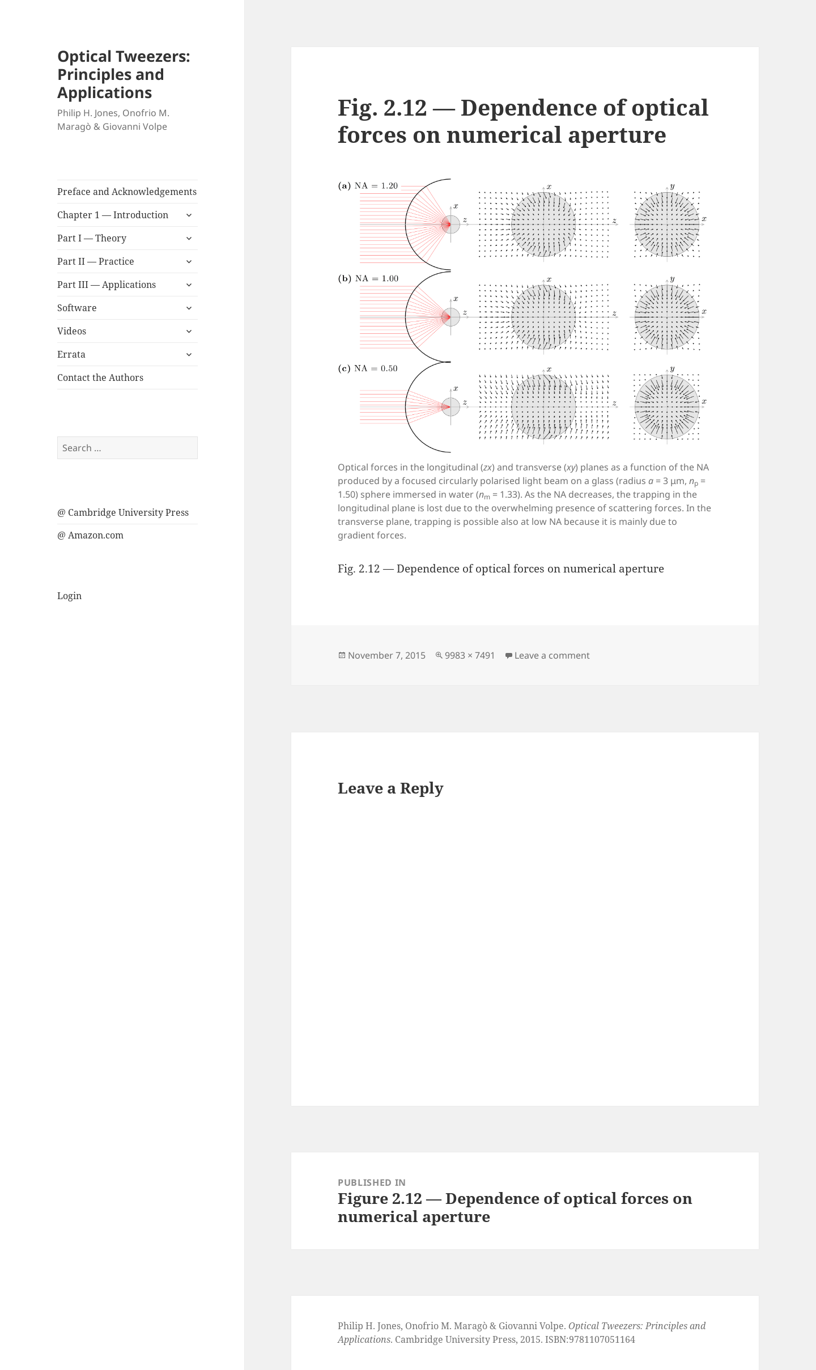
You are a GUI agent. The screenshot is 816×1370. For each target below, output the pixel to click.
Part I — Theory (91, 238)
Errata (71, 354)
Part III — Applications (106, 284)
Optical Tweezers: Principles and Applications (123, 74)
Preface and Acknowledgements (127, 191)
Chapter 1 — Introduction (112, 215)
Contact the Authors (100, 377)
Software (77, 308)
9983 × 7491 (470, 655)
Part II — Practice (95, 261)
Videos (71, 331)
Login (69, 595)
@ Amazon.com (90, 535)
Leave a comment (552, 655)
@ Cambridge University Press (123, 512)
